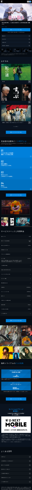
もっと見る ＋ (16, 126)
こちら (23, 32)
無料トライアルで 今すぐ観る (16, 29)
